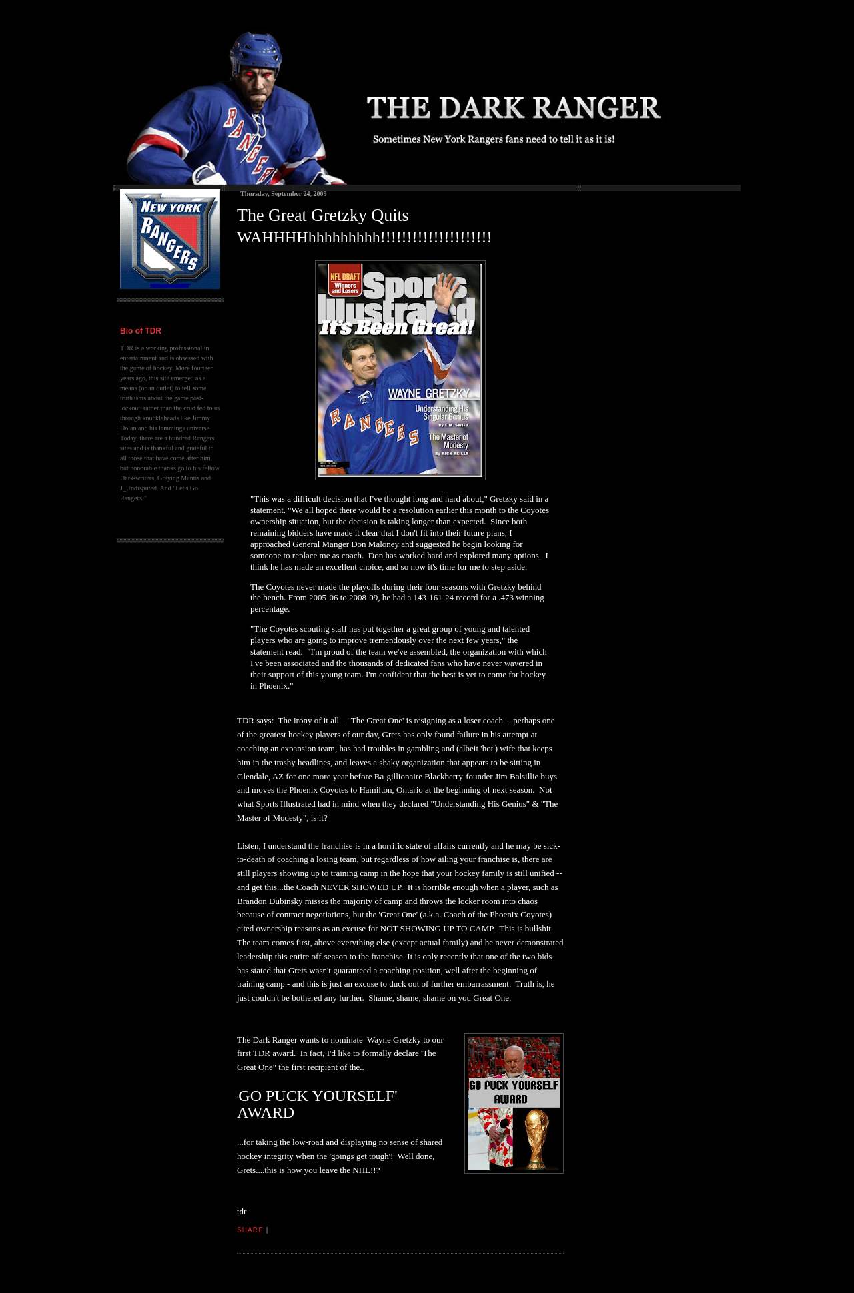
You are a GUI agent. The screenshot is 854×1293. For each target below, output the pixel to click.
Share (250, 1230)
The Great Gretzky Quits (323, 215)
